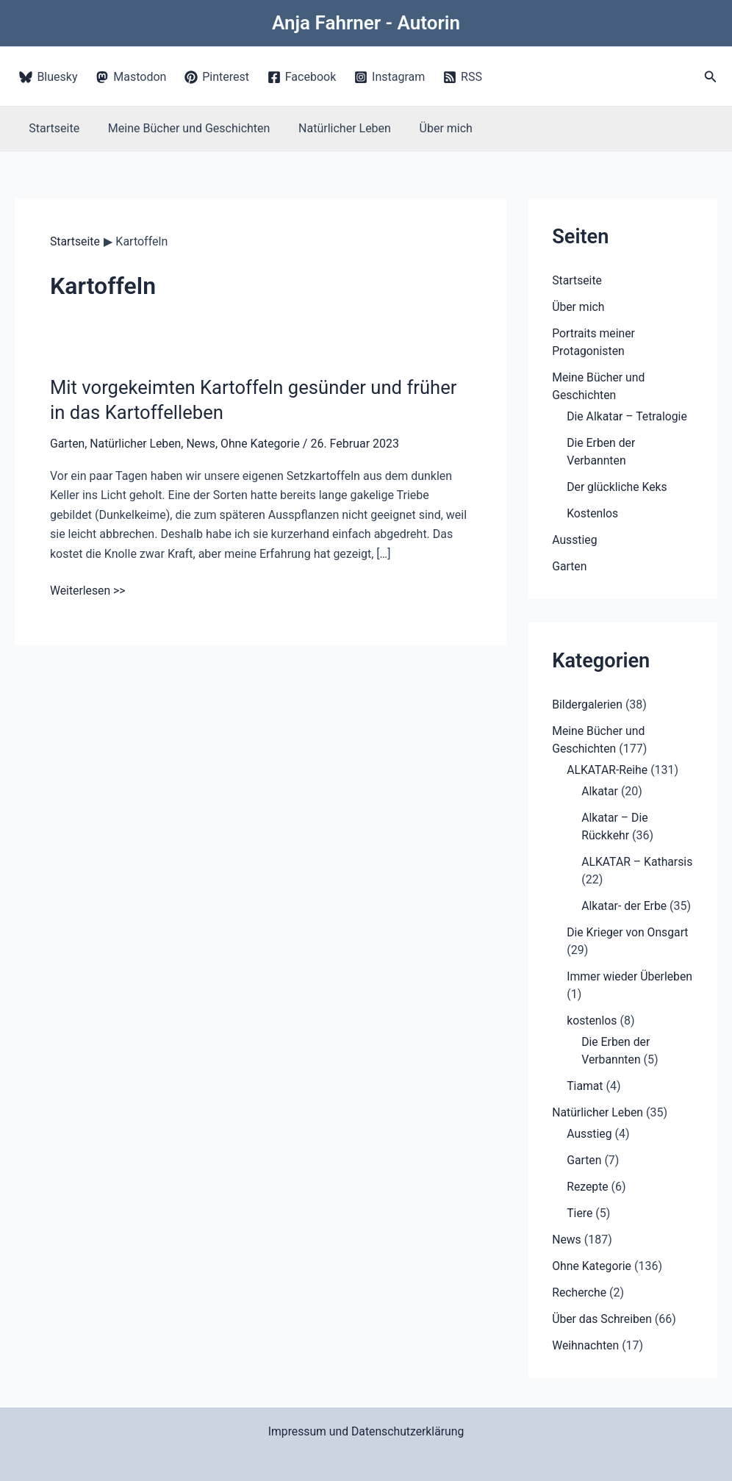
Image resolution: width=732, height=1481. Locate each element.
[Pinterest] (217, 77)
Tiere (580, 1213)
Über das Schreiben (602, 1319)
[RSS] (463, 77)
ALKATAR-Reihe (608, 770)
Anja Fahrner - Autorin (366, 23)
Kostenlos (593, 513)
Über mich (428, 128)
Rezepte (588, 1187)
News (203, 444)
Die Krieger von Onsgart (628, 932)
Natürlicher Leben (332, 128)
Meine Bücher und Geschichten (182, 128)
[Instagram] (390, 77)
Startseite (51, 128)
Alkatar (600, 791)
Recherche (579, 1292)
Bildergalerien (587, 704)
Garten (67, 444)
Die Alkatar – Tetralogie (628, 416)
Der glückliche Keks (618, 487)
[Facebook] (301, 77)
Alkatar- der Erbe (624, 906)
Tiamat (585, 1086)
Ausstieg (575, 540)
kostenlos (592, 1021)
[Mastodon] (131, 77)
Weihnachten (586, 1345)
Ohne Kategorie (263, 444)
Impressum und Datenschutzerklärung (366, 1431)
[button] (710, 77)
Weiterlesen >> (88, 590)
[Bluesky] (48, 77)
